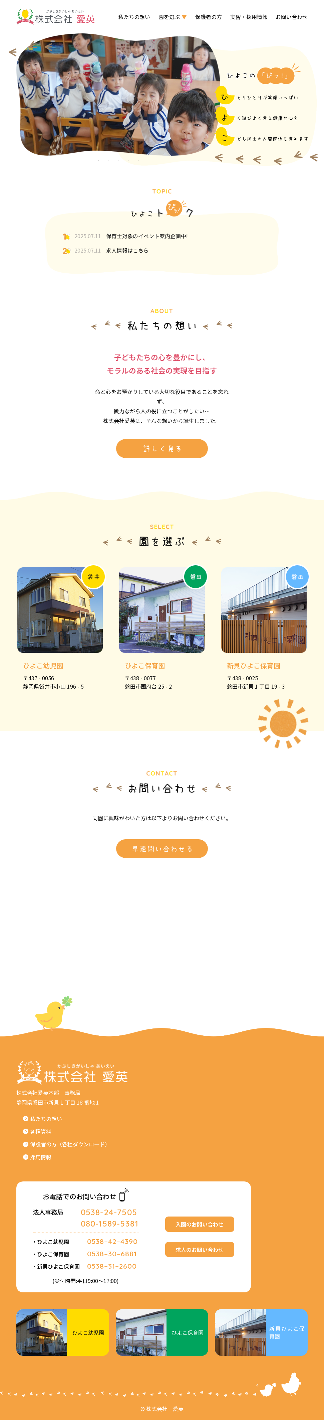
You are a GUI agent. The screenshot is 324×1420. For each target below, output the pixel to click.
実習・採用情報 (249, 17)
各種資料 (37, 1134)
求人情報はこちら (105, 251)
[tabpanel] (118, 94)
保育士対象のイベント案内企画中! (125, 236)
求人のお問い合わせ (199, 1253)
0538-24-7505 (109, 1215)
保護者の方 (208, 17)
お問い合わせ (292, 17)
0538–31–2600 (112, 1269)
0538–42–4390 (112, 1244)
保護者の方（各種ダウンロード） (66, 1147)
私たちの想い (134, 17)
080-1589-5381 (110, 1227)
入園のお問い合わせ (199, 1227)
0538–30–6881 (112, 1256)
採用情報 (37, 1160)
